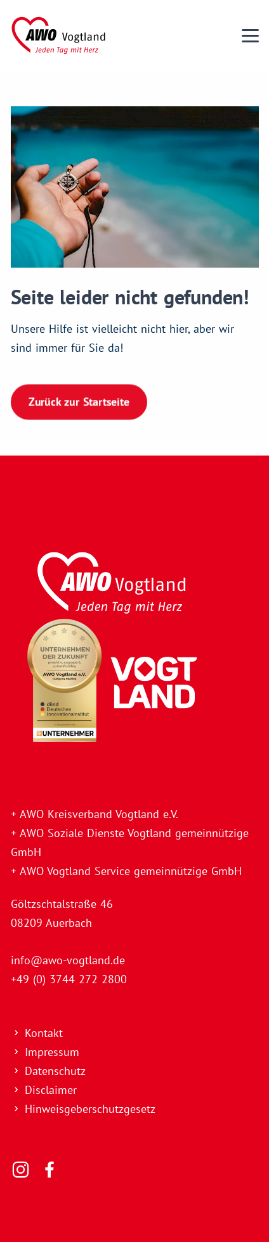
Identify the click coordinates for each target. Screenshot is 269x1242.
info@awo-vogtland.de (68, 960)
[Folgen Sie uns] (20, 1169)
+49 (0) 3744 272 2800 (69, 979)
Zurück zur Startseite (79, 401)
